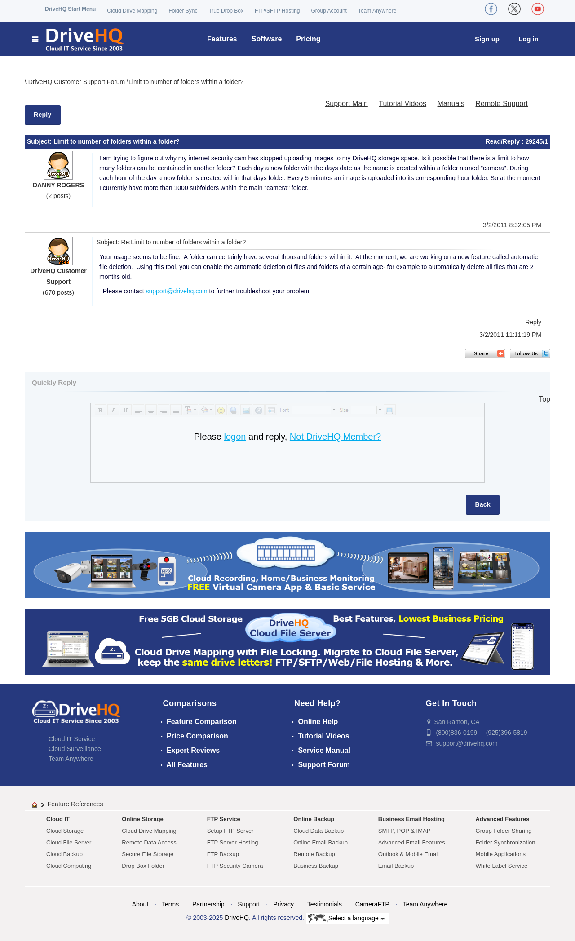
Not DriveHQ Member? (335, 437)
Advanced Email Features (411, 842)
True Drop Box (225, 11)
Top (544, 399)
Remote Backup (314, 854)
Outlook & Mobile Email (408, 854)
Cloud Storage (65, 830)
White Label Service (502, 865)
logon (235, 437)
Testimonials (324, 904)
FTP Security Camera (235, 865)
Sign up (487, 39)
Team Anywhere (377, 11)
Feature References (75, 804)
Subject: (40, 141)
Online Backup (313, 819)
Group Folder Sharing (504, 830)
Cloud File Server (68, 842)
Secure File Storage (147, 854)
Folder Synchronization (505, 842)
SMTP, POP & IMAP (404, 830)
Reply (43, 114)
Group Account (329, 11)
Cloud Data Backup (318, 830)
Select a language (346, 918)
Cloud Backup (64, 854)
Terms (170, 904)
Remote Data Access (149, 842)
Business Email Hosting (411, 819)
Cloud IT (58, 819)
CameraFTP (372, 904)
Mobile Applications (501, 854)
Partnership (208, 904)
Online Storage (142, 819)
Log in (528, 39)
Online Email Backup (320, 842)
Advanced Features (503, 819)
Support (249, 904)
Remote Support (501, 103)
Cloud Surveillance (75, 748)
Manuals (451, 103)
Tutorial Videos (402, 103)
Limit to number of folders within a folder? (185, 81)
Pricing (308, 39)
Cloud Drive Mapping (132, 11)
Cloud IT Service (72, 738)
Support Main (346, 103)
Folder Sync (182, 11)
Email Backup (396, 865)
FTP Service (223, 819)
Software (267, 39)
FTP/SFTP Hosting (277, 11)
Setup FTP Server (230, 830)
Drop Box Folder (143, 865)
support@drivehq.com (177, 291)
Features (222, 39)
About (140, 904)
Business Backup (315, 865)
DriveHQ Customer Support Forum (77, 81)
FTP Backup (223, 854)
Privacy (283, 904)
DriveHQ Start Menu (70, 9)
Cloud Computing (68, 865)
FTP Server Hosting (232, 842)
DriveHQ (237, 917)
